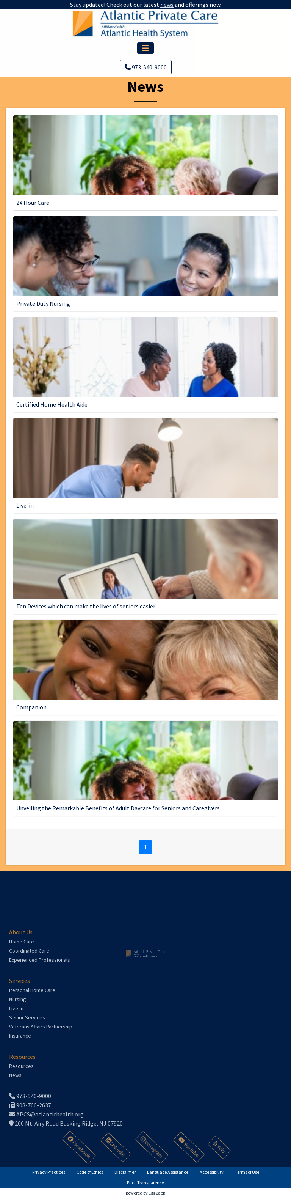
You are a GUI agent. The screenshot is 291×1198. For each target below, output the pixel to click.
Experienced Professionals (39, 959)
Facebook (79, 1147)
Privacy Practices (48, 1172)
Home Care (21, 941)
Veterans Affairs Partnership (40, 1026)
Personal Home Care (32, 990)
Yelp (220, 1147)
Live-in (16, 1008)
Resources (21, 1066)
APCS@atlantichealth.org (46, 1114)
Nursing (17, 999)
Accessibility (212, 1172)
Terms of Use (247, 1172)
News (15, 1075)
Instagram (152, 1147)
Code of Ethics (90, 1172)
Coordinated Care (29, 950)
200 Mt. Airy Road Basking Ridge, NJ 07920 (66, 1123)
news (165, 4)
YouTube (189, 1147)
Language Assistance (167, 1172)
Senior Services (27, 1017)
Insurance (20, 1035)
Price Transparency (145, 1182)
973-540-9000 (146, 67)
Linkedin (115, 1147)
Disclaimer (125, 1172)
